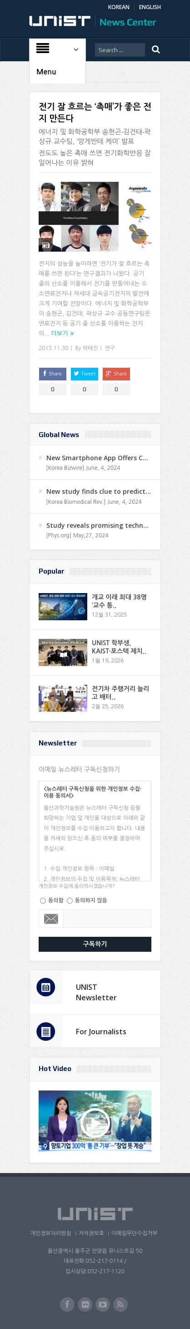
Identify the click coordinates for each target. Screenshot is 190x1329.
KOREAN (119, 7)
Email (51, 918)
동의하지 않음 (91, 900)
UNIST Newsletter (96, 992)
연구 (110, 348)
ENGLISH (150, 7)
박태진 (90, 348)
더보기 (59, 333)
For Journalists (101, 1032)
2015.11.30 (53, 348)
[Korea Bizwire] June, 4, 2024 (83, 468)
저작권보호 (91, 1233)
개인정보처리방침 (50, 1233)
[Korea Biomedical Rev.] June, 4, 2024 (94, 502)
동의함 (56, 900)
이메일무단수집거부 (134, 1233)
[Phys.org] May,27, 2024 (77, 535)
